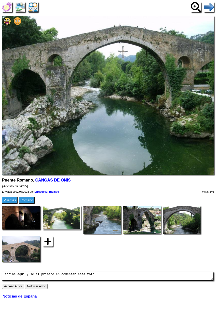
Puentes (10, 200)
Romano (26, 200)
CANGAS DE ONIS (53, 180)
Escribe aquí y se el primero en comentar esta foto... (107, 277)
